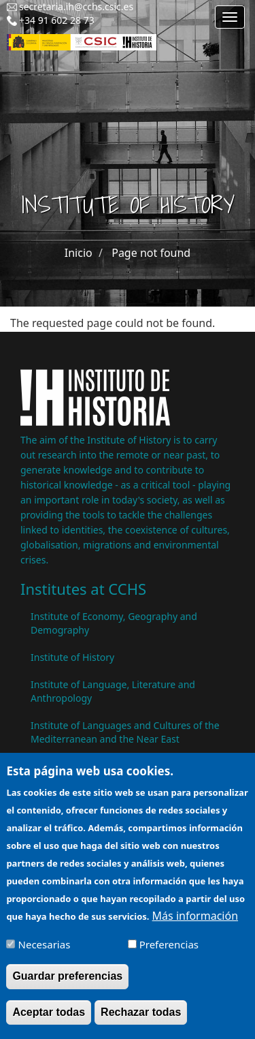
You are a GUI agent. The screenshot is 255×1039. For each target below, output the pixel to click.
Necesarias (44, 950)
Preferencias (169, 950)
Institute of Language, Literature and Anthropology (113, 691)
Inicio (78, 252)
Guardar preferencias (67, 982)
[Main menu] (230, 17)
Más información (195, 921)
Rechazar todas (141, 1017)
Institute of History (72, 657)
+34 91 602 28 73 (57, 20)
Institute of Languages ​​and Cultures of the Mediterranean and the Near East (125, 732)
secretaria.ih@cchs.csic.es (76, 6)
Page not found (151, 252)
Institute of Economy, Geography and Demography (114, 623)
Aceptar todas (48, 1017)
